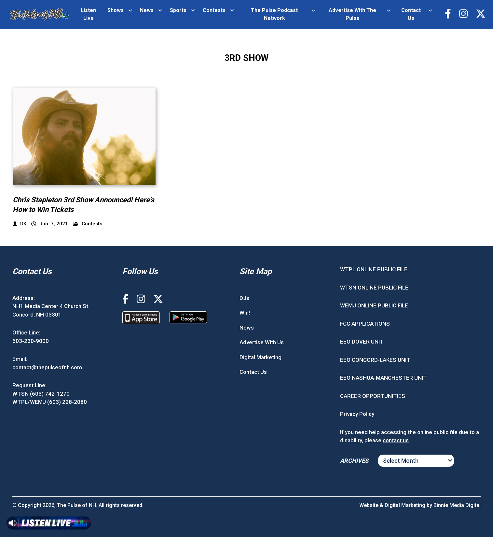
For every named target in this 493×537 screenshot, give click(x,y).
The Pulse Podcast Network (274, 14)
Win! (245, 312)
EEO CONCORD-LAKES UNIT (375, 360)
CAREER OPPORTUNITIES (372, 396)
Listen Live (88, 14)
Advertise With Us (262, 342)
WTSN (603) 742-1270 (41, 393)
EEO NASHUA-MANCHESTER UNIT (383, 377)
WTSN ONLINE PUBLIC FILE (374, 287)
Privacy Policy (357, 414)
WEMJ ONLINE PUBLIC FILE (374, 305)
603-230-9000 (30, 341)
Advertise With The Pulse (352, 14)
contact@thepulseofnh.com (47, 367)
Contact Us (411, 14)
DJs (244, 298)
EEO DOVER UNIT (362, 341)
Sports (178, 10)
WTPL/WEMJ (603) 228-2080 (49, 402)
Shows (115, 10)
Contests (214, 10)
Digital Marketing (260, 357)
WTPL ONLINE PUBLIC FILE (373, 269)
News (147, 10)
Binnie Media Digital (457, 505)
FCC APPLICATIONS (365, 323)
